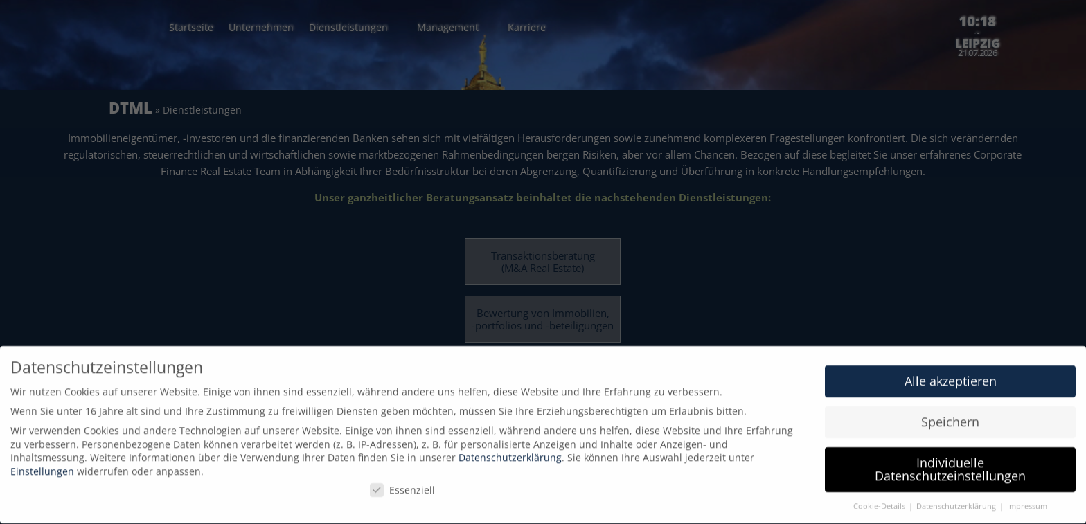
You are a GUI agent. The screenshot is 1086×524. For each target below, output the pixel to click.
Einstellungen (42, 464)
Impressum (1027, 500)
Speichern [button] (950, 415)
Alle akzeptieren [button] (951, 374)
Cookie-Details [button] (880, 500)
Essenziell (402, 482)
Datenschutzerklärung (510, 451)
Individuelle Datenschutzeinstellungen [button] (950, 463)
